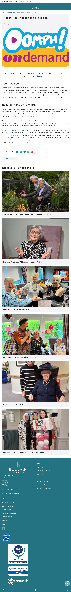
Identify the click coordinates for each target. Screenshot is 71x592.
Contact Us (40, 474)
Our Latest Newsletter (44, 488)
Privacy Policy (6, 509)
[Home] (3, 590)
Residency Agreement (9, 513)
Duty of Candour (7, 506)
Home (4, 12)
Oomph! (39, 76)
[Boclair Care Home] (35, 6)
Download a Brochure (44, 471)
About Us (40, 467)
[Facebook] (3, 529)
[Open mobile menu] (35, 590)
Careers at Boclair (42, 481)
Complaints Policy (8, 516)
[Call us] (67, 590)
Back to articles (10, 158)
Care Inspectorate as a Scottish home (49, 485)
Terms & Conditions (8, 502)
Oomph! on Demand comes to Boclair (27, 12)
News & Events (11, 12)
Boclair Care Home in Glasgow (14, 130)
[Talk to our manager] (67, 583)
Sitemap (5, 520)
